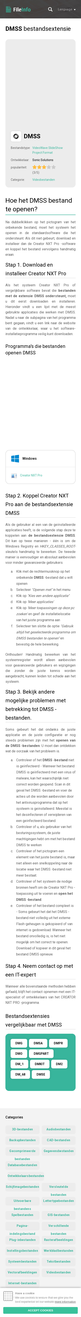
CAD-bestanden (58, 1140)
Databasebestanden (22, 1165)
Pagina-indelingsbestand (22, 1227)
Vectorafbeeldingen (22, 1272)
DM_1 (19, 1064)
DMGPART (41, 1053)
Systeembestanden (22, 1261)
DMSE (41, 1074)
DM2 (59, 1064)
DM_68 (20, 1074)
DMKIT (40, 1064)
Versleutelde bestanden (58, 1188)
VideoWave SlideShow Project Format (47, 150)
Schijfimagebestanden (22, 1186)
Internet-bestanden (22, 1283)
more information (65, 1301)
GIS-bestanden (59, 1215)
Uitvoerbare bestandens (22, 1202)
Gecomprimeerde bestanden (22, 1152)
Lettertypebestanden (58, 1201)
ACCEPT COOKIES (40, 1310)
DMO (18, 1053)
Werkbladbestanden (58, 1250)
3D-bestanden (22, 1129)
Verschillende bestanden (58, 1227)
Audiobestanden (58, 1129)
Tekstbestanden (59, 1261)
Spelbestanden (22, 1215)
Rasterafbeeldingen (58, 1240)
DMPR (58, 1043)
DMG (18, 1043)
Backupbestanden (22, 1140)
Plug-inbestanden (22, 1240)
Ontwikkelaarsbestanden (26, 1176)
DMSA (38, 1043)
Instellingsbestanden (22, 1250)
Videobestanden (43, 179)
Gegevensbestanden (59, 1151)
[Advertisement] (40, 85)
